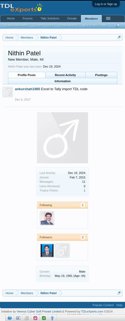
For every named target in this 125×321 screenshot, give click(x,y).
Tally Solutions (50, 18)
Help (119, 305)
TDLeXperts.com (92, 311)
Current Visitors (43, 25)
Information (63, 81)
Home (11, 18)
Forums (27, 18)
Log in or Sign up (106, 4)
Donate (72, 18)
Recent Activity (65, 75)
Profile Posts (27, 75)
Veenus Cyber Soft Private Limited (39, 311)
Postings (101, 75)
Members (91, 18)
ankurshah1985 (27, 89)
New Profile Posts (94, 25)
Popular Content (103, 305)
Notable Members (16, 25)
